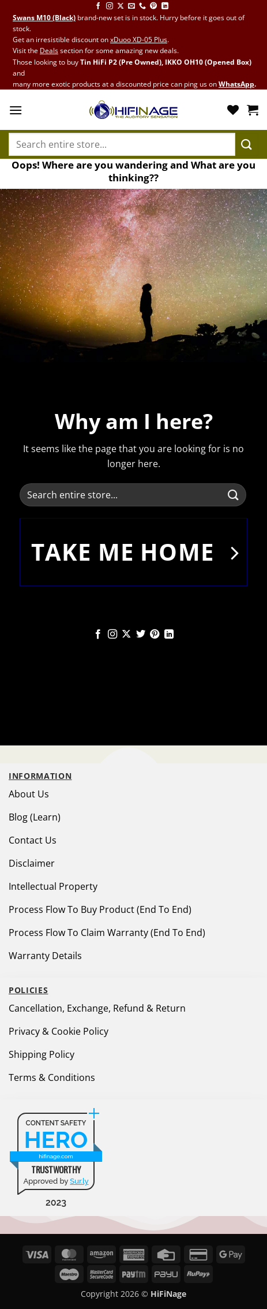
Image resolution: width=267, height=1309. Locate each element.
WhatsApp (236, 84)
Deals (49, 50)
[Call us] (142, 6)
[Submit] (246, 144)
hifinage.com (56, 1156)
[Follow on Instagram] (109, 6)
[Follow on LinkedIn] (164, 6)
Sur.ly (79, 1181)
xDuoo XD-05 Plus (138, 39)
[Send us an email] (131, 6)
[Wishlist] (233, 109)
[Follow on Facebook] (98, 6)
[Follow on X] (120, 6)
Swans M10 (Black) (44, 18)
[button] (15, 110)
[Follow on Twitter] (140, 634)
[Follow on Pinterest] (153, 6)
